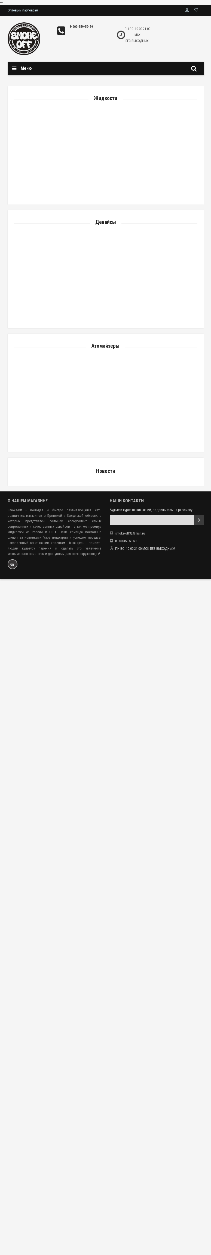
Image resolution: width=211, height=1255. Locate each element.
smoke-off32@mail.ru (130, 533)
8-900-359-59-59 (81, 27)
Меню (26, 68)
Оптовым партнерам (23, 10)
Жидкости (105, 98)
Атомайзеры (105, 346)
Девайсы (105, 222)
